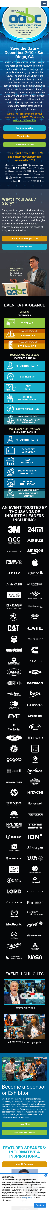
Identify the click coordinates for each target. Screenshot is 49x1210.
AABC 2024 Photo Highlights (24, 1042)
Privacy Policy (26, 1198)
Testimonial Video (24, 1007)
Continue (40, 1205)
